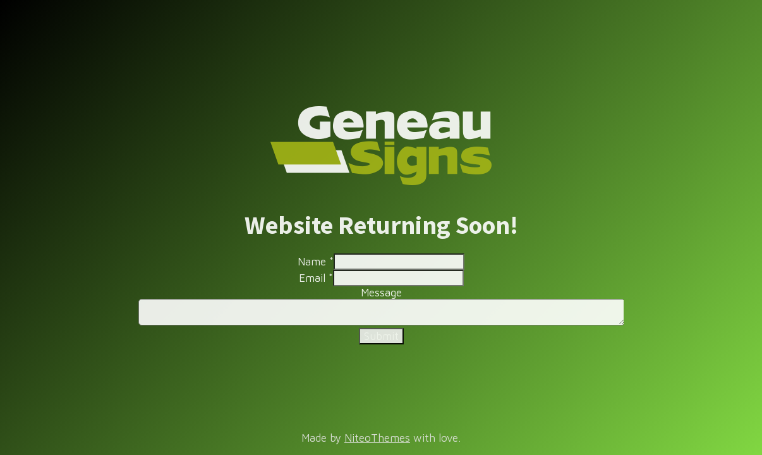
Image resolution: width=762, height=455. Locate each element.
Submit (381, 336)
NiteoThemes (377, 438)
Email (316, 278)
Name (316, 261)
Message (381, 292)
